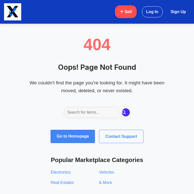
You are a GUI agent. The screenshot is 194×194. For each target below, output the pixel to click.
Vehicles (106, 172)
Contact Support (121, 136)
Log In (152, 12)
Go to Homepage (73, 136)
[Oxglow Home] (12, 11)
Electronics (60, 172)
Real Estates (62, 182)
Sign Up (178, 12)
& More (105, 182)
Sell (126, 12)
